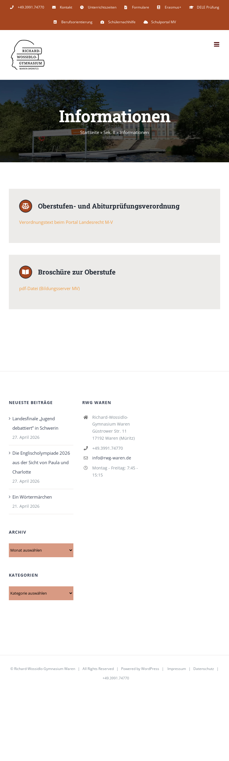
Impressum (176, 669)
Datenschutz (203, 669)
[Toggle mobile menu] (217, 44)
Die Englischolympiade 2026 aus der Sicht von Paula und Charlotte (41, 463)
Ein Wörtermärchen (32, 498)
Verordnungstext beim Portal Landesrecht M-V (66, 223)
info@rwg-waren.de (111, 458)
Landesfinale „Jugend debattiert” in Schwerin (35, 424)
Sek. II (109, 132)
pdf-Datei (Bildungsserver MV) (49, 289)
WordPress (150, 669)
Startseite (89, 132)
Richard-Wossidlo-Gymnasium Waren (44, 669)
